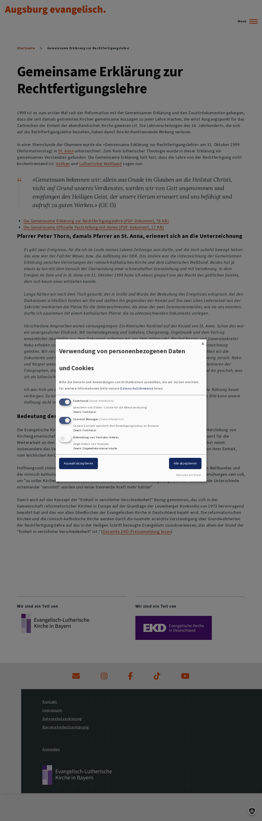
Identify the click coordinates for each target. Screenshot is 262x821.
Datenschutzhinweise (136, 388)
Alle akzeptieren (185, 463)
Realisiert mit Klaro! (188, 475)
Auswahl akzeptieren (78, 463)
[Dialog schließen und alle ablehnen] (202, 342)
